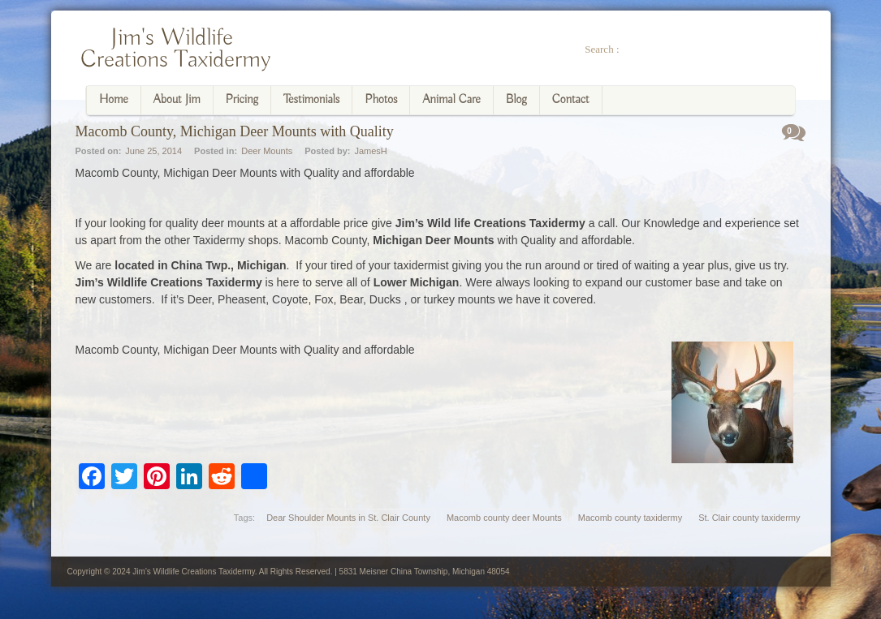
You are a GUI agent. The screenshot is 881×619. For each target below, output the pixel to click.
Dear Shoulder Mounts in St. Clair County (348, 517)
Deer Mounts (266, 151)
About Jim (177, 99)
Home (113, 99)
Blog (516, 99)
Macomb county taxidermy (630, 517)
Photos (381, 99)
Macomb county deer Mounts (504, 517)
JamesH (370, 151)
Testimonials (311, 99)
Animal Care (451, 99)
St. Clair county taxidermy (749, 517)
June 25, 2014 (153, 151)
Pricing (242, 99)
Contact (570, 99)
